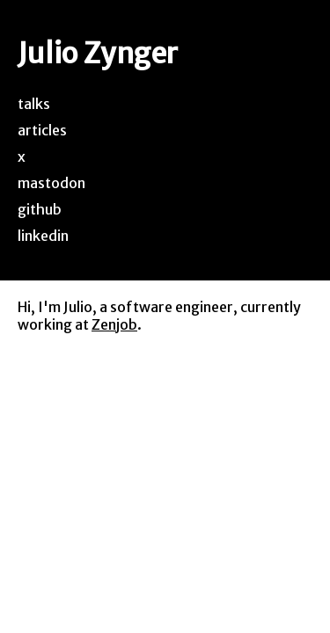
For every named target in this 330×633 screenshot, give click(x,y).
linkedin (43, 235)
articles (42, 130)
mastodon (51, 183)
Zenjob (114, 324)
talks (34, 104)
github (40, 209)
